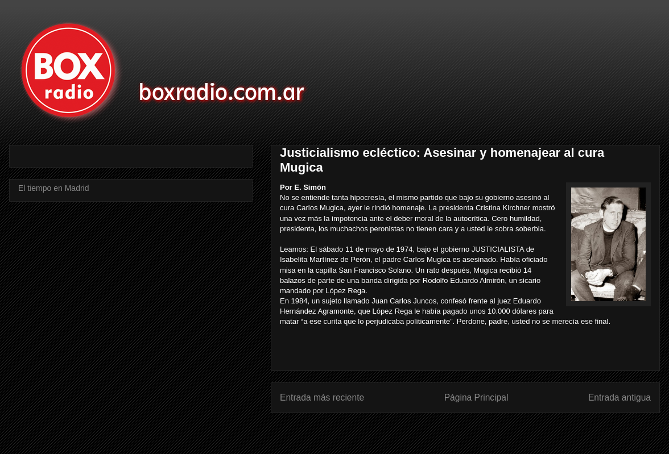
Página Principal (476, 397)
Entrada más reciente (322, 397)
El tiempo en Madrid (53, 188)
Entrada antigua (619, 397)
